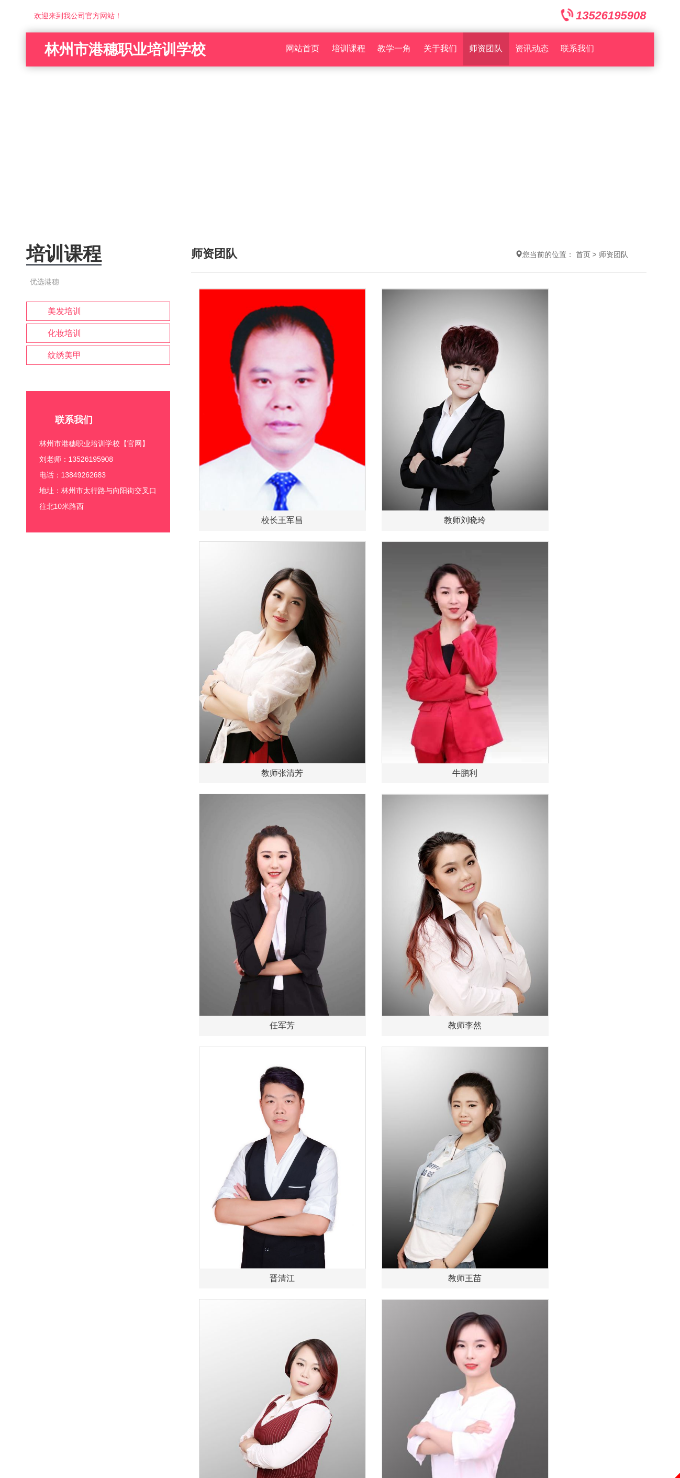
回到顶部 (14, 1429)
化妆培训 (64, 333)
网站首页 (302, 49)
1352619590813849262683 (34, 1342)
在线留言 (268, 1220)
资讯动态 (532, 49)
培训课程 (348, 49)
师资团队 (486, 49)
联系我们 (577, 49)
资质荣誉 (323, 1220)
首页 (583, 254)
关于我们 (440, 49)
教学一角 (394, 49)
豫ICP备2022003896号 (340, 1279)
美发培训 (64, 311)
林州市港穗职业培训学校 (125, 49)
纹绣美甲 (64, 355)
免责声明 (340, 1472)
